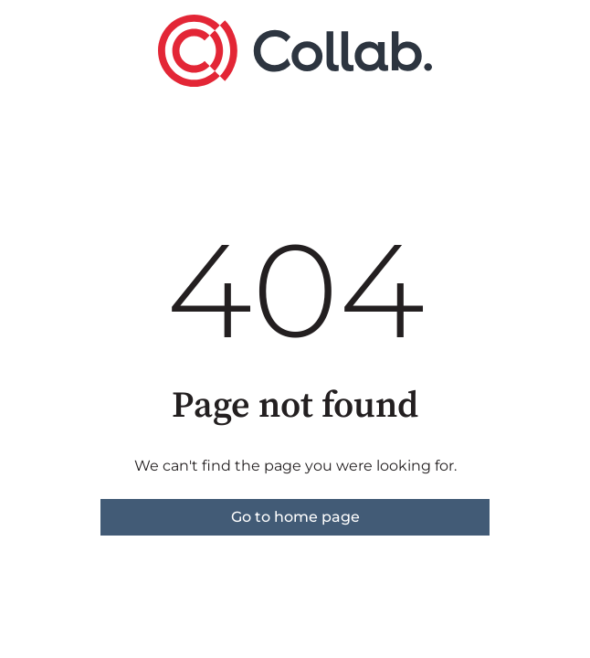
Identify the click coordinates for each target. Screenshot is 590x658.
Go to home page (295, 516)
